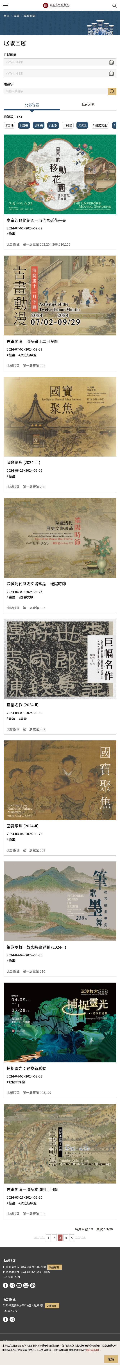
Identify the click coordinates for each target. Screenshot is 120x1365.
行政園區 (45, 1272)
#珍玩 (82, 125)
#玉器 (53, 125)
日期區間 (10, 54)
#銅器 (68, 125)
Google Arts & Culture (26, 1285)
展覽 (16, 16)
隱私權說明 (92, 1350)
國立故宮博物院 (56, 5)
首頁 (6, 16)
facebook (5, 1285)
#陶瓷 (38, 125)
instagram (12, 1285)
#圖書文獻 (100, 125)
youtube (19, 1285)
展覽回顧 (29, 16)
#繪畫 (24, 125)
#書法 (9, 125)
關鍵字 (8, 84)
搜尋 (112, 91)
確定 (111, 1359)
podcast (32, 1285)
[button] (105, 5)
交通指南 (54, 1267)
